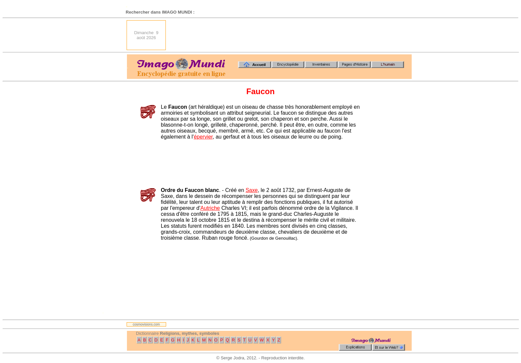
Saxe (252, 190)
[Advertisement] (291, 35)
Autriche (210, 208)
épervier (203, 137)
